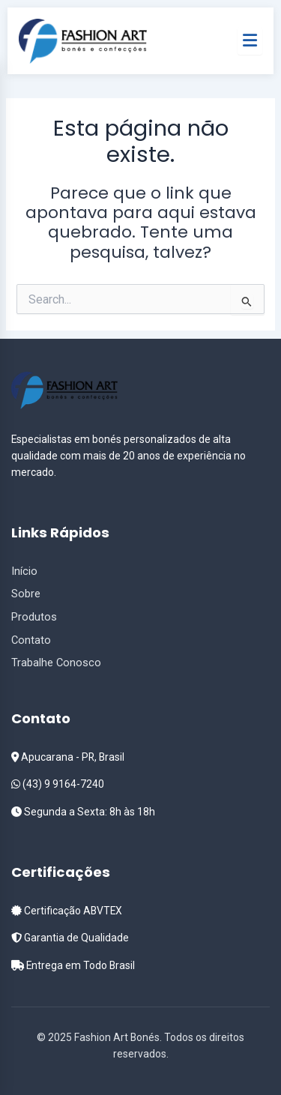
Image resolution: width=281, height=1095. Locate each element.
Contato (31, 640)
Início (24, 571)
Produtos (34, 617)
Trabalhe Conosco (56, 662)
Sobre (25, 593)
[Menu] (250, 40)
